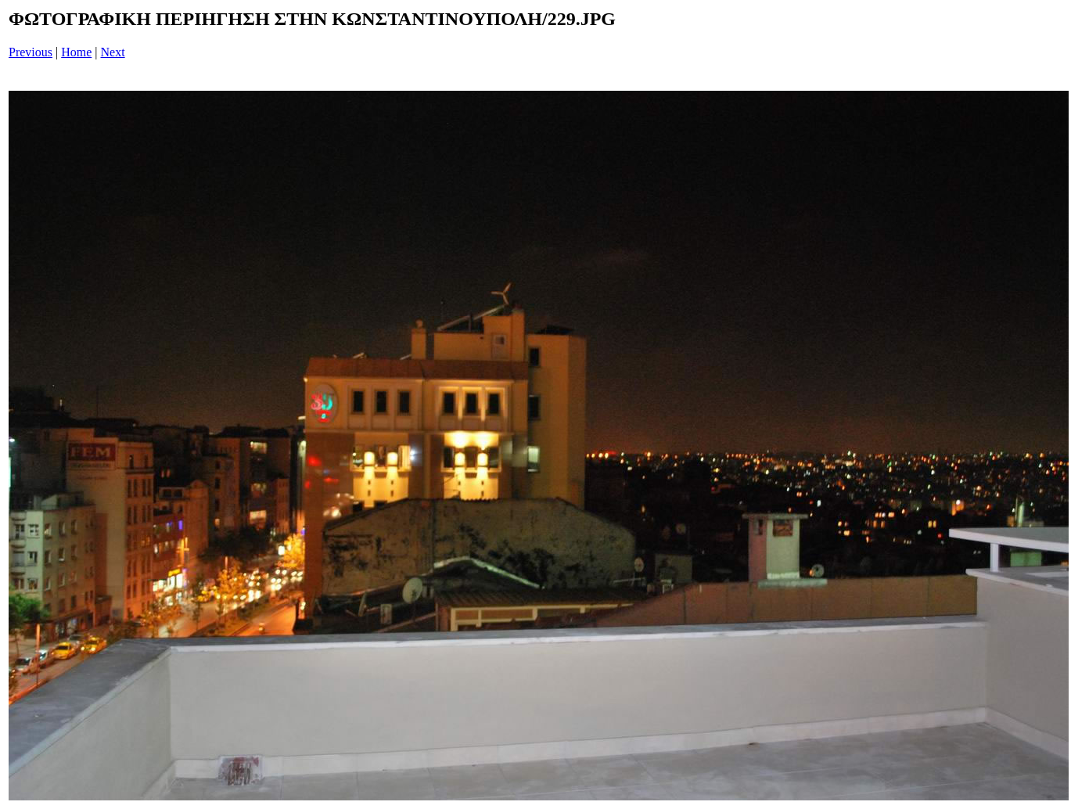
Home (76, 52)
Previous (30, 52)
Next (113, 52)
